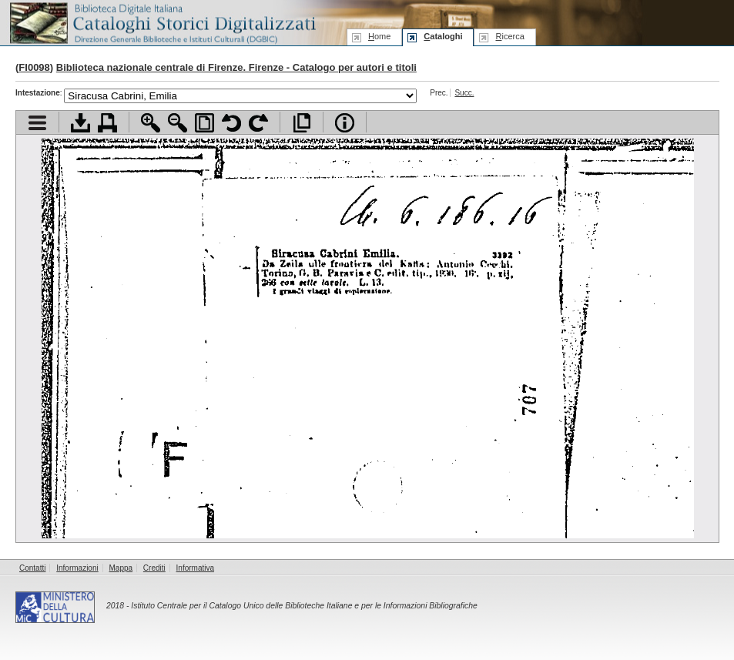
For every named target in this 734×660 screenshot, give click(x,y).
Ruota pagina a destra (258, 122)
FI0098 (33, 67)
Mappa (121, 568)
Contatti (32, 568)
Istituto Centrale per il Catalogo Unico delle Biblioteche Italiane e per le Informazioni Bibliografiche (304, 605)
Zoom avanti (150, 122)
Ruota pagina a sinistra (231, 122)
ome (379, 36)
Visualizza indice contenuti (37, 122)
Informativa (195, 568)
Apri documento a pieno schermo (301, 122)
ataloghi (443, 36)
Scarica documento (80, 122)
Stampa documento (107, 122)
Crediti (154, 568)
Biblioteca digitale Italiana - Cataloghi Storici (161, 22)
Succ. (464, 93)
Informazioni (77, 568)
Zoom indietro (177, 122)
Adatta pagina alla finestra (204, 122)
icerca (509, 36)
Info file (344, 122)
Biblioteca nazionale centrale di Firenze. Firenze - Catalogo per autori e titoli (236, 67)
